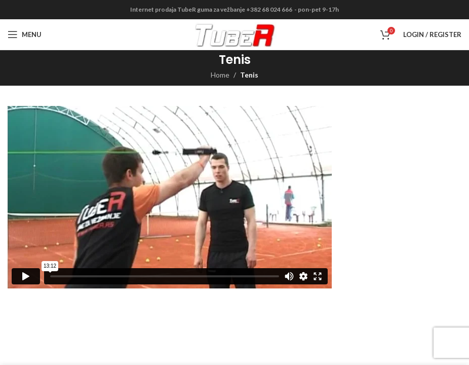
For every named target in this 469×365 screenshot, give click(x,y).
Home (220, 74)
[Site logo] (234, 33)
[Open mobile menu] (25, 34)
